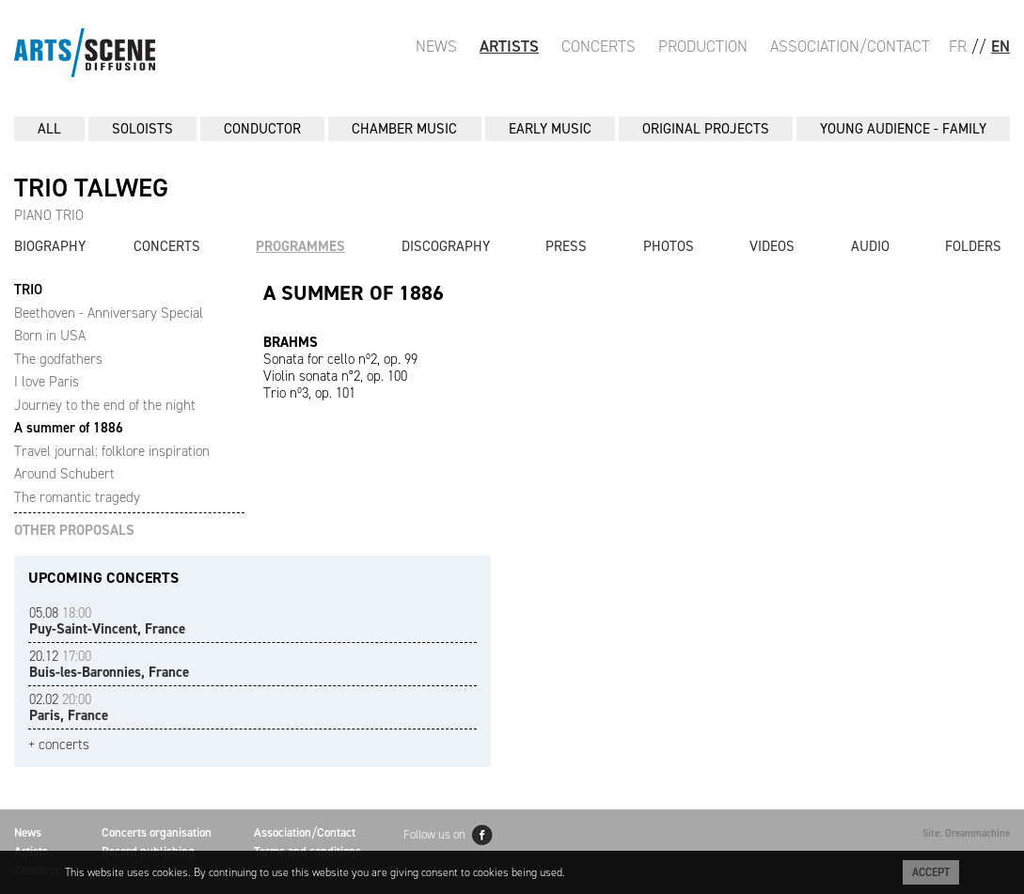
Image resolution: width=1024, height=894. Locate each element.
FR (958, 46)
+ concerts (58, 745)
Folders (973, 246)
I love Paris (46, 381)
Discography (446, 246)
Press (566, 246)
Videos (772, 246)
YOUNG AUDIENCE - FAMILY (903, 128)
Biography (50, 246)
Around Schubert (64, 473)
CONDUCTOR (262, 128)
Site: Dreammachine (966, 833)
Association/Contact (850, 46)
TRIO (28, 290)
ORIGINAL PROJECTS (705, 128)
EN (1000, 46)
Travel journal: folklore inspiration (112, 451)
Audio (870, 246)
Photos (668, 246)
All (49, 128)
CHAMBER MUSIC (404, 128)
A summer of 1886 (68, 427)
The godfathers (58, 359)
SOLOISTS (142, 128)
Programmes (300, 246)
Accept (931, 872)
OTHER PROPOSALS (74, 531)
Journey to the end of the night (105, 405)
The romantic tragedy (77, 497)
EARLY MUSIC (550, 128)
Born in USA (50, 335)
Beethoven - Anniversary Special (108, 313)
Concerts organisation (157, 832)
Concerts (598, 46)
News (436, 46)
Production (703, 46)
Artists (509, 46)
